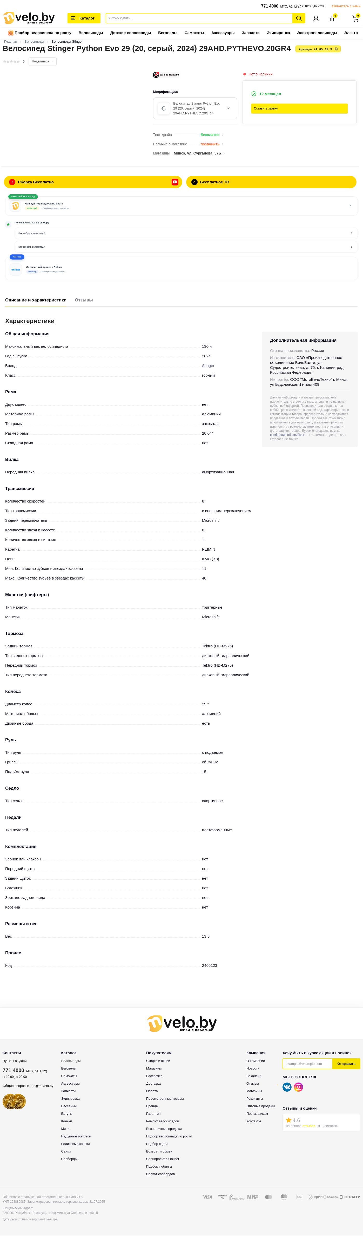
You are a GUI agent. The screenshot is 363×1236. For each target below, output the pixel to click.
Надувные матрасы (76, 1137)
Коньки (66, 1122)
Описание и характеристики (35, 300)
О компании (255, 1061)
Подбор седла (157, 1144)
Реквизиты (254, 1099)
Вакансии (253, 1076)
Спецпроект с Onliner (162, 1159)
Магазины (154, 1069)
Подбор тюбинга (159, 1167)
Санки (66, 1152)
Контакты (253, 1122)
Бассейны (69, 1107)
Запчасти (251, 33)
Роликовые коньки (75, 1144)
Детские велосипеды (130, 33)
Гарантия (153, 1114)
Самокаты (194, 33)
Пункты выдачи (15, 1061)
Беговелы (167, 33)
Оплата (152, 1091)
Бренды (152, 1107)
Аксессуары (223, 33)
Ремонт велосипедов (162, 1122)
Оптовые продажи (260, 1107)
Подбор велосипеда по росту (39, 33)
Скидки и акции (158, 1061)
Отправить (346, 1064)
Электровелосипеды (317, 33)
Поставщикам (257, 1114)
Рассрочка (154, 1076)
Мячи (65, 1129)
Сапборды (69, 1159)
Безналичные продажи (164, 1129)
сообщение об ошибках (287, 435)
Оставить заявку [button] (266, 109)
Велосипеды (90, 33)
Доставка (153, 1084)
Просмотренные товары (165, 1099)
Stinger (208, 366)
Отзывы (84, 300)
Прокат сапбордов (160, 1174)
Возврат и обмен (159, 1152)
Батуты (66, 1114)
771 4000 (269, 6)
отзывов (308, 1126)
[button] (181, 269)
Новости (252, 1069)
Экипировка (278, 33)
